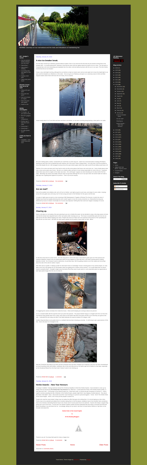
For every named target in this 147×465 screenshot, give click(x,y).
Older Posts (103, 445)
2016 (116, 134)
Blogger (89, 459)
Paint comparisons (24, 118)
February (119, 110)
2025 (116, 70)
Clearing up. (41, 211)
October (119, 91)
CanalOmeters (119, 170)
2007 (116, 156)
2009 (116, 151)
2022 (116, 77)
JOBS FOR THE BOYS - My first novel (120, 168)
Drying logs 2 (24, 126)
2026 (116, 68)
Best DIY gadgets (26, 115)
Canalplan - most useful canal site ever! (25, 141)
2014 (116, 139)
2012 (116, 144)
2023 (116, 75)
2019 (116, 84)
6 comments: (59, 440)
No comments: (59, 181)
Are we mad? (42, 189)
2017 (116, 132)
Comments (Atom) (48, 448)
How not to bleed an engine (25, 97)
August (119, 96)
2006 (116, 158)
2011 (116, 146)
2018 (116, 130)
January (119, 112)
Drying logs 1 (24, 128)
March (118, 108)
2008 (116, 153)
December (120, 86)
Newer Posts (41, 445)
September (120, 93)
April (118, 105)
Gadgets (117, 172)
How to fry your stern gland (25, 101)
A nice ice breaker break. (47, 60)
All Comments (118, 189)
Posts (116, 186)
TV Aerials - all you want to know (25, 112)
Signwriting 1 (24, 65)
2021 (116, 79)
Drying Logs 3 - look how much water (25, 123)
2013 (116, 142)
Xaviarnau (76, 459)
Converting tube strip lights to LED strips (26, 72)
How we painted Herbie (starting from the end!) (25, 62)
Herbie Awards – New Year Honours (52, 385)
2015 (116, 137)
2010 (116, 149)
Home (72, 445)
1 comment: (58, 377)
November (120, 89)
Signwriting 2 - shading (25, 68)
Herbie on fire (24, 104)
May (118, 103)
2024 (116, 72)
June (118, 101)
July (118, 98)
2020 (116, 82)
